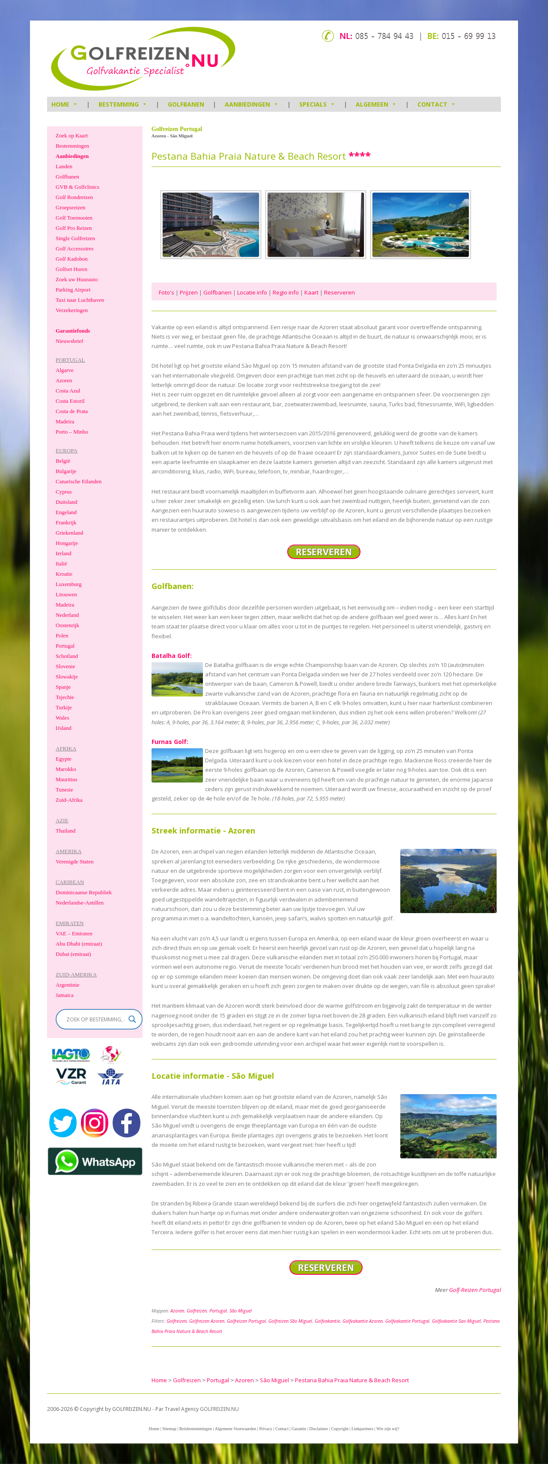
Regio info (286, 292)
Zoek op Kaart (72, 135)
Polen (62, 635)
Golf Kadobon (72, 259)
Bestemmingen (72, 146)
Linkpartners (362, 1428)
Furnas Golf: (170, 742)
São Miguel (240, 1311)
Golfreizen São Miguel (290, 1321)
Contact (436, 104)
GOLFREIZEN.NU (219, 1409)
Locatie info (252, 292)
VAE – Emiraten (74, 933)
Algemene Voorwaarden (235, 1428)
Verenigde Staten (74, 861)
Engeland (66, 512)
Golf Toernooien (74, 217)
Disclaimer (319, 1428)
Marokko (66, 769)
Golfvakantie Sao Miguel (456, 1321)
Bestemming (122, 104)
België (63, 461)
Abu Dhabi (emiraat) (79, 943)
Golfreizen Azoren (206, 1321)
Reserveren (339, 292)
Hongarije (67, 543)
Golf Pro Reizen (74, 228)
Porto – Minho (72, 431)
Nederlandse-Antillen (80, 902)
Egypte (63, 759)
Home (154, 1428)
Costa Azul (68, 390)
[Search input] (95, 1019)
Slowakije (67, 676)
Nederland (67, 615)
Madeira (65, 421)
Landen (64, 166)
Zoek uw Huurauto (77, 279)
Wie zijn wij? (387, 1428)
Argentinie (67, 985)
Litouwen (66, 594)
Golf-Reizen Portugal (475, 1290)
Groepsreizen (70, 207)
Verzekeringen (72, 310)
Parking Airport (73, 289)
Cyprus (64, 491)
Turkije (64, 707)
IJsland (63, 728)
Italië (61, 563)
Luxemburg (68, 584)
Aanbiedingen (252, 104)
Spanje (63, 687)
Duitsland (66, 502)
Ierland (63, 553)
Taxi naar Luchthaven (80, 300)
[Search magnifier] (132, 1019)
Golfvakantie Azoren (362, 1321)
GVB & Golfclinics (77, 187)
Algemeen (376, 104)
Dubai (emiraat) (73, 954)
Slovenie (65, 666)
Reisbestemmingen (195, 1428)
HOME (64, 104)
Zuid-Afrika (69, 800)
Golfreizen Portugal (246, 1321)
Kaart (311, 292)
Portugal (218, 1311)
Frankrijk (66, 522)
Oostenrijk (67, 625)
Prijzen (189, 292)
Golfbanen (186, 104)
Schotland (67, 656)
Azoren (177, 1311)
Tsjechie (65, 697)
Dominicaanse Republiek (84, 892)
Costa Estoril (70, 401)
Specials (317, 104)
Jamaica (65, 995)
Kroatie (64, 574)
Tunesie (64, 789)
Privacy (265, 1428)
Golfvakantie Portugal (407, 1321)
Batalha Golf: (172, 656)
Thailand (65, 830)
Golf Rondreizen (74, 197)
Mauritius (66, 779)
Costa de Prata (72, 411)
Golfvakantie (327, 1321)
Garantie (299, 1428)
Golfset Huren (71, 269)
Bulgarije (66, 471)
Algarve (65, 370)
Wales (62, 717)
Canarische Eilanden (78, 481)
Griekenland (69, 533)
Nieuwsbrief (69, 341)
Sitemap (169, 1428)
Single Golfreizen (75, 238)
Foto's (166, 292)
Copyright (339, 1428)
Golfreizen (197, 1311)
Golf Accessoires (74, 248)
